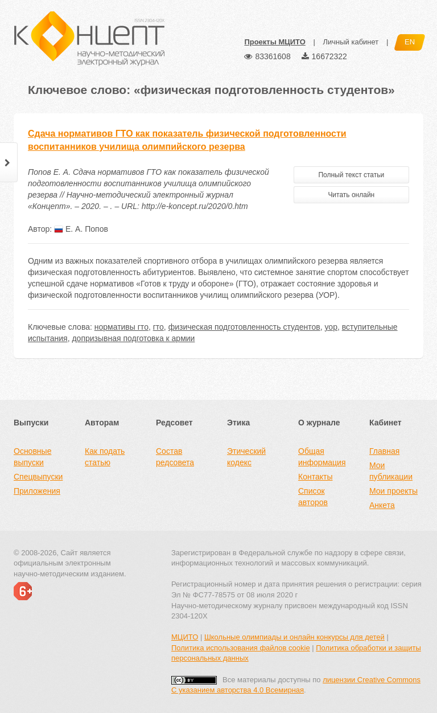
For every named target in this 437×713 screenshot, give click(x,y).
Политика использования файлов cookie (240, 648)
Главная (384, 451)
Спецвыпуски (38, 476)
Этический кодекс (246, 456)
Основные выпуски (32, 456)
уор (331, 326)
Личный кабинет (350, 42)
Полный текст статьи (351, 175)
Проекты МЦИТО (274, 42)
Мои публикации (391, 471)
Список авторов (313, 496)
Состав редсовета (175, 456)
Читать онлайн (351, 195)
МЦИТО (184, 637)
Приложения (37, 490)
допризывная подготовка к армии (133, 338)
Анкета (382, 505)
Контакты (315, 476)
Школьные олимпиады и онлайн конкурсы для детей (294, 637)
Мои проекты (393, 490)
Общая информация (321, 456)
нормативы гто (121, 326)
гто (158, 326)
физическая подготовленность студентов (244, 326)
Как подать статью (105, 456)
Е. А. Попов (81, 228)
